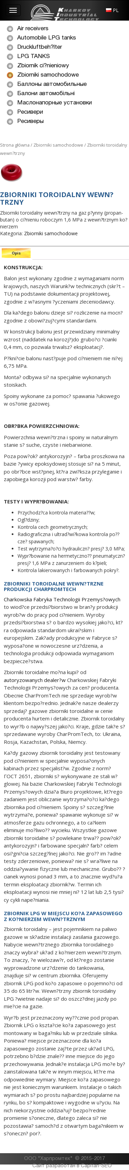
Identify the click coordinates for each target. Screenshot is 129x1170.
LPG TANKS (33, 56)
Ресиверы (30, 121)
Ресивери (30, 112)
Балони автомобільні (46, 93)
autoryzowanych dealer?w (35, 680)
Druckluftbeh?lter (39, 47)
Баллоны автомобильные (52, 84)
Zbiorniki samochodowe (48, 75)
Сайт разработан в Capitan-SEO (72, 1165)
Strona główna (15, 145)
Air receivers (33, 28)
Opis (16, 252)
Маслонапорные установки (54, 102)
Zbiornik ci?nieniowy (43, 65)
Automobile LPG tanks (46, 38)
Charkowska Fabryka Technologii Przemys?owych (62, 599)
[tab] (16, 253)
